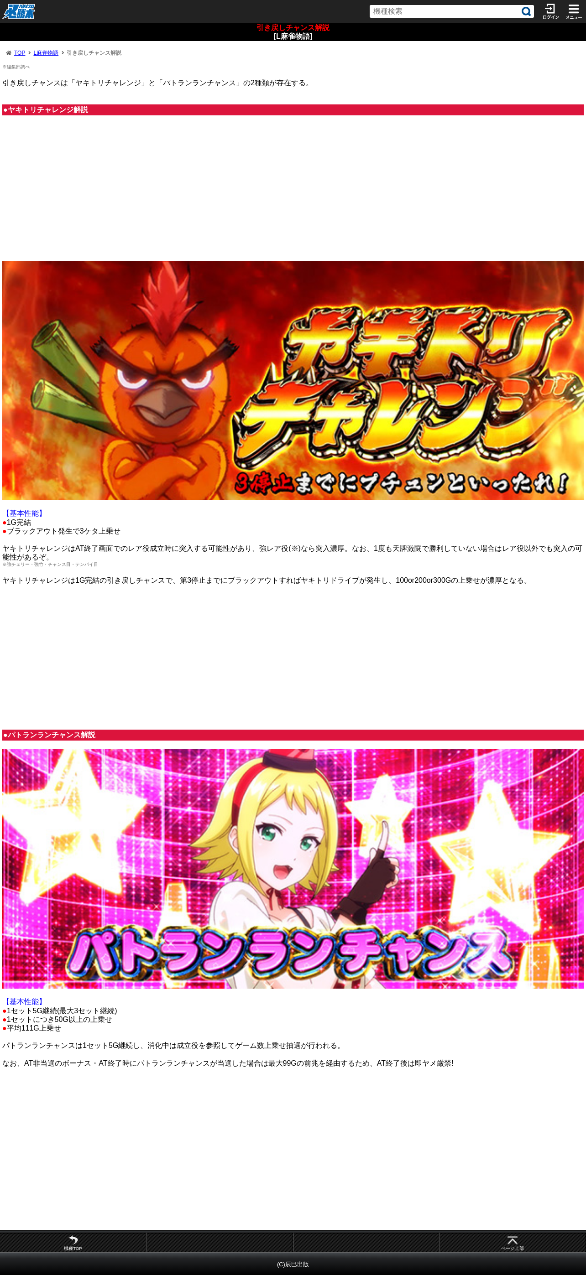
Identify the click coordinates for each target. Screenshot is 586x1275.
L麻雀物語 (45, 53)
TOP (19, 53)
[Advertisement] (293, 192)
